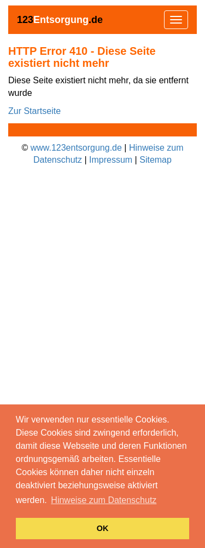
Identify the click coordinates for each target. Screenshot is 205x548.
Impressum (110, 159)
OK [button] (103, 528)
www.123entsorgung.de (76, 147)
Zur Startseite (34, 111)
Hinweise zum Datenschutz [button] (103, 500)
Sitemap (155, 159)
